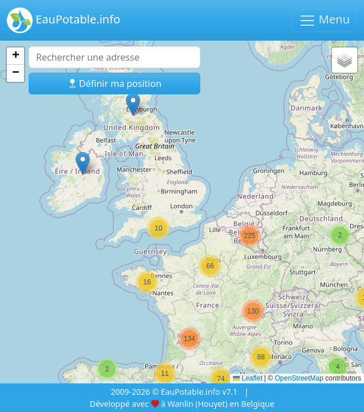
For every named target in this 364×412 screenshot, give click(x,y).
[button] (107, 369)
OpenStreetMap (299, 378)
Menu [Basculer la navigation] (324, 20)
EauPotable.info (63, 20)
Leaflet (247, 378)
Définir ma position (114, 83)
